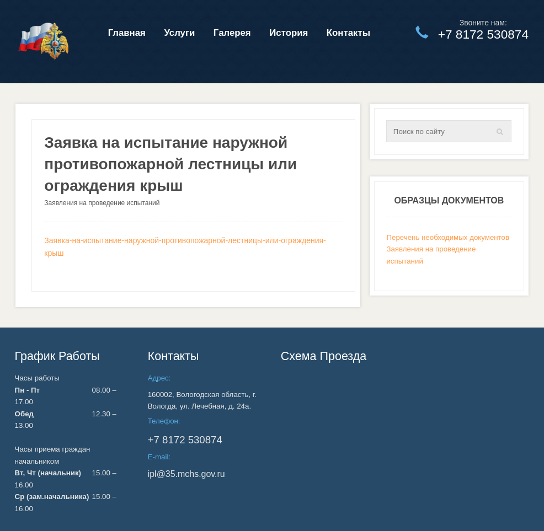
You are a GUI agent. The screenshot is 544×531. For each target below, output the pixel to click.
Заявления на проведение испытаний (101, 203)
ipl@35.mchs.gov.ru (186, 474)
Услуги (179, 33)
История (288, 33)
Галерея (232, 33)
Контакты (348, 33)
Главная (127, 33)
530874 (185, 440)
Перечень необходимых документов (447, 237)
